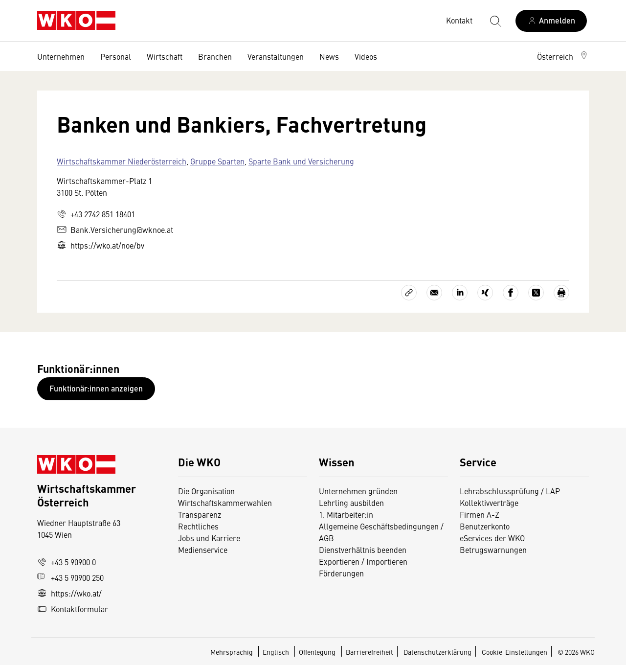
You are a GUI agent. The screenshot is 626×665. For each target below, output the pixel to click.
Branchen (215, 56)
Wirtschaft (164, 56)
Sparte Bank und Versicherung (301, 161)
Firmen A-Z (479, 514)
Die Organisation (206, 490)
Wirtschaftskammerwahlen (225, 502)
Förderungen (341, 573)
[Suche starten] (495, 20)
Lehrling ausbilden (351, 502)
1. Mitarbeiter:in (346, 514)
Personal (115, 56)
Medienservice (202, 549)
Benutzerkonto (485, 526)
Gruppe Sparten (217, 161)
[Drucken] (561, 292)
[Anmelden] (551, 21)
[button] (563, 56)
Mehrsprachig (232, 652)
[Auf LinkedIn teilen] (460, 292)
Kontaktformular (72, 608)
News (329, 56)
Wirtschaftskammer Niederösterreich (121, 161)
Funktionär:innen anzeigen (96, 388)
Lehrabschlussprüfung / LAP (510, 490)
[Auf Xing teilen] (485, 292)
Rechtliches (198, 526)
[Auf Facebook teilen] (510, 292)
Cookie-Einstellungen (514, 652)
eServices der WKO (492, 537)
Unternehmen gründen (358, 490)
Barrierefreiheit (369, 652)
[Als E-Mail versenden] (434, 292)
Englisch (277, 652)
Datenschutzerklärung (437, 652)
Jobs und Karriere (209, 537)
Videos (366, 56)
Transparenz (199, 514)
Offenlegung (317, 652)
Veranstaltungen (275, 56)
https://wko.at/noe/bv (100, 245)
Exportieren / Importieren (363, 561)
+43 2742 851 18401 (96, 213)
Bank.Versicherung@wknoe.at (115, 229)
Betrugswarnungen (494, 549)
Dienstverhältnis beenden (362, 549)
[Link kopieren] (409, 292)
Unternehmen (61, 56)
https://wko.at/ (69, 593)
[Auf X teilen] (536, 292)
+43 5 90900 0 (66, 561)
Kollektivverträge (489, 502)
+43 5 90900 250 (70, 577)
